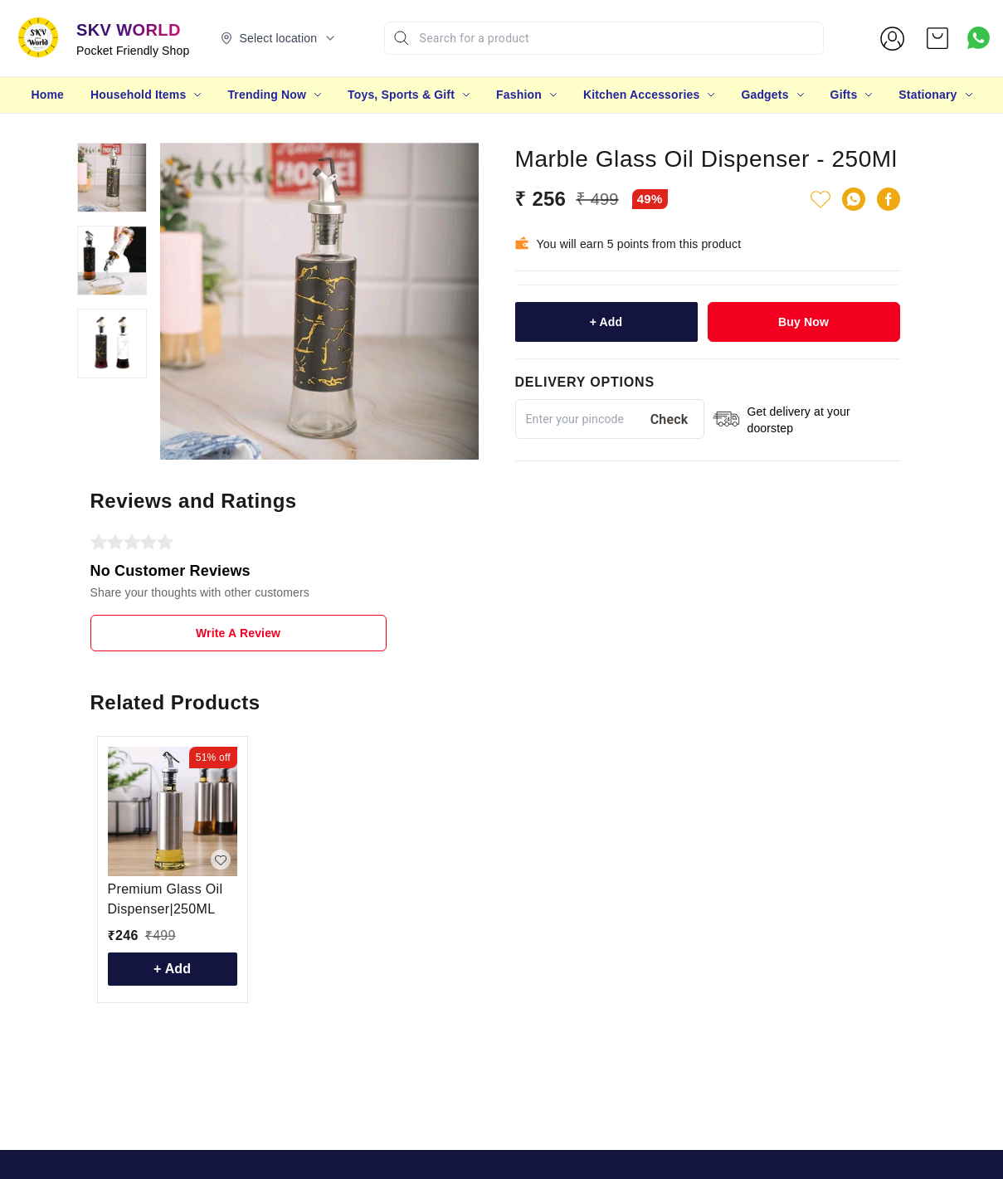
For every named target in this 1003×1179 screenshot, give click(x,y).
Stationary (927, 94)
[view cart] (937, 38)
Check (669, 419)
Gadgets (764, 94)
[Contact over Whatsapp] (978, 38)
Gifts (844, 94)
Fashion (519, 94)
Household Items (138, 94)
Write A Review (238, 633)
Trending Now (266, 94)
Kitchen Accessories (641, 94)
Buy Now (803, 322)
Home (47, 94)
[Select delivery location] (279, 38)
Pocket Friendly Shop (133, 50)
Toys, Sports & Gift (401, 94)
